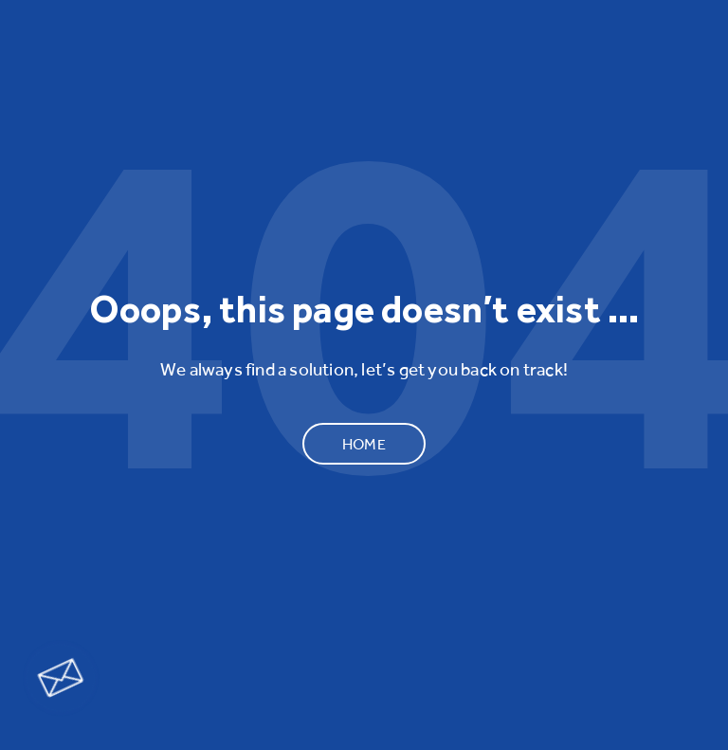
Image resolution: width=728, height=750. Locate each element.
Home (364, 443)
